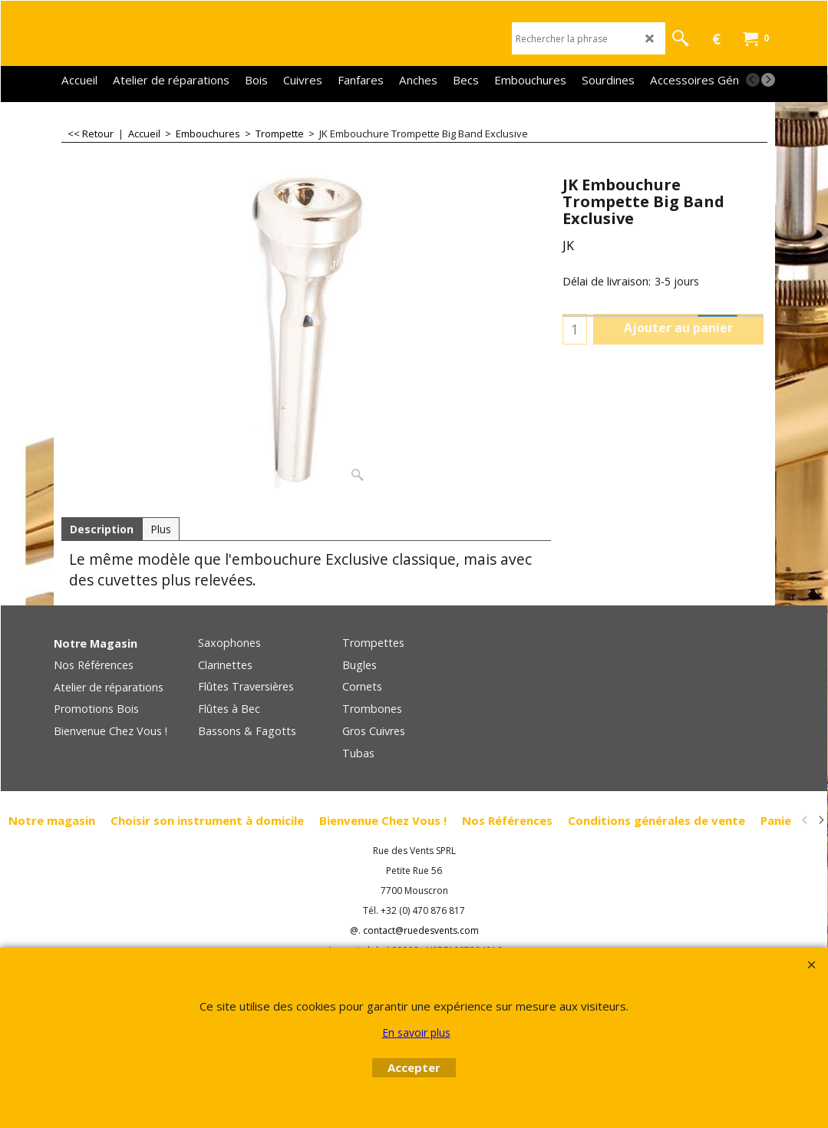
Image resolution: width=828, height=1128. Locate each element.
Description (102, 529)
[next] (768, 80)
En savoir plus (416, 1032)
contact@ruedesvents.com (421, 930)
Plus (160, 529)
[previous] (753, 80)
